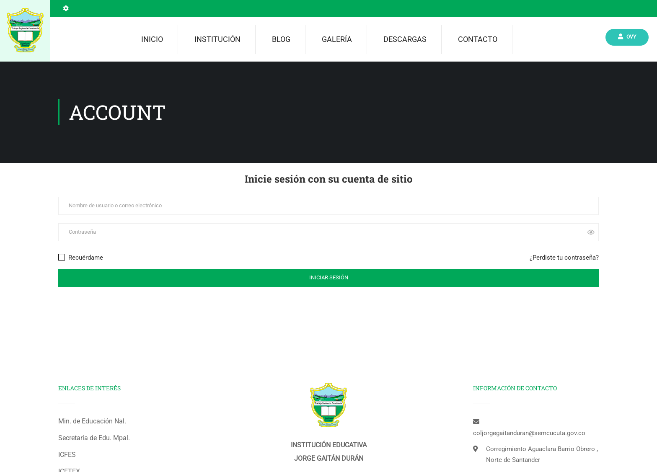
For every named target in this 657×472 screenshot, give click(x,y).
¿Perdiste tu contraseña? (564, 257)
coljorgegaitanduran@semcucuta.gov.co (529, 433)
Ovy (627, 37)
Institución (217, 39)
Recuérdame (80, 257)
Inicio (152, 39)
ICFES (67, 455)
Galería (337, 39)
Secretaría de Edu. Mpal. (94, 438)
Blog (281, 39)
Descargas (405, 39)
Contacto (477, 39)
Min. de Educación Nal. (92, 421)
